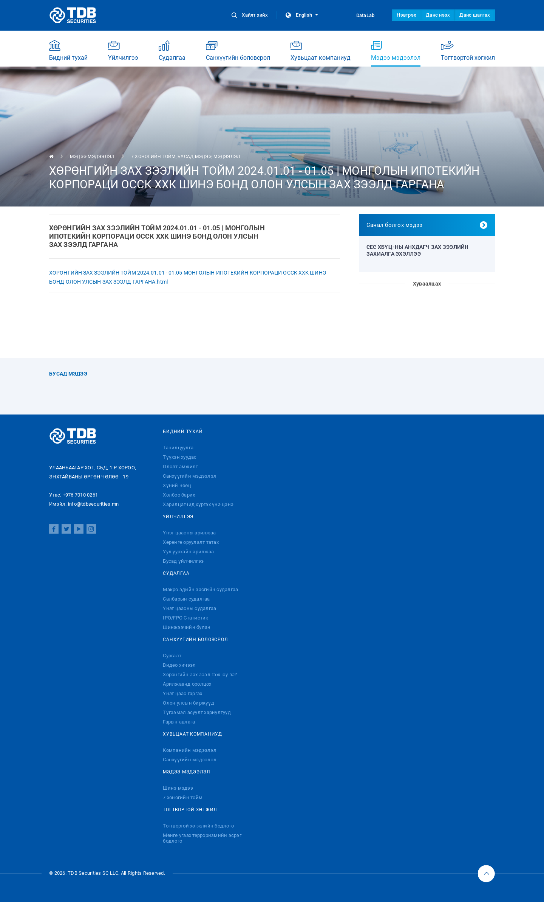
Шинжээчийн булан (186, 627)
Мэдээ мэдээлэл (395, 53)
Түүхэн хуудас (179, 457)
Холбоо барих (179, 495)
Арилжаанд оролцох (187, 684)
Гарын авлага (179, 722)
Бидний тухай (68, 50)
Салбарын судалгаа (186, 599)
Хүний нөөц (177, 485)
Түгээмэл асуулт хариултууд (197, 712)
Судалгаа (172, 50)
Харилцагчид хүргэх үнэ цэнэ (198, 504)
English (302, 15)
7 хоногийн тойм (153, 156)
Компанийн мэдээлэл (189, 750)
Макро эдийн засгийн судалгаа (200, 589)
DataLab (358, 15)
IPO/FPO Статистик (185, 618)
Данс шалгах (474, 15)
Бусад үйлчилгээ (183, 561)
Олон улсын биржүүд (188, 703)
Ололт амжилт (180, 466)
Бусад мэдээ (195, 156)
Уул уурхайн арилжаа (188, 551)
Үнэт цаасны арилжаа (189, 533)
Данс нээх (438, 15)
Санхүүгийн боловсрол (238, 50)
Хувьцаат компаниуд (321, 50)
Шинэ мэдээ (178, 788)
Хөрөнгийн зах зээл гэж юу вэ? (200, 674)
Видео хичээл (179, 665)
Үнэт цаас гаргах (182, 693)
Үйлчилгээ (123, 50)
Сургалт (172, 655)
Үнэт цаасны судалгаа (189, 608)
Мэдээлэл (226, 156)
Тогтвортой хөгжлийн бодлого (198, 826)
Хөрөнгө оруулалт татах (191, 542)
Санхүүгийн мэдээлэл (189, 476)
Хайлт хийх (250, 15)
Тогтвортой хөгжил (468, 50)
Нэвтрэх (406, 15)
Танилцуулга (178, 447)
